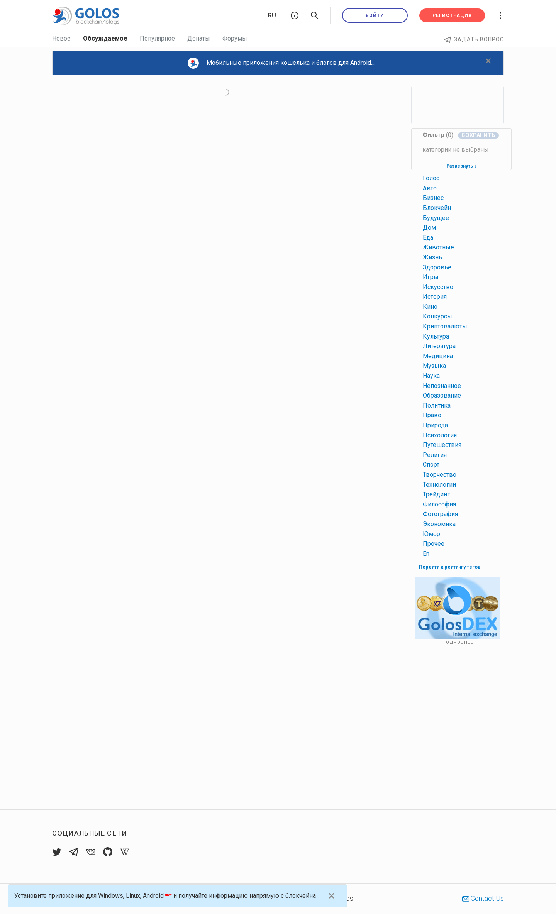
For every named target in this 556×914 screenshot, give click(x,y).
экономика (439, 524)
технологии (439, 484)
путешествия (442, 445)
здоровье (437, 267)
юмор (431, 534)
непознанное (442, 385)
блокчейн (437, 208)
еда (428, 237)
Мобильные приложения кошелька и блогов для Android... (281, 63)
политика (437, 405)
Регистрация (452, 15)
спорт (431, 464)
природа (435, 425)
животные (438, 247)
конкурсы (437, 316)
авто (430, 188)
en (426, 553)
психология (440, 435)
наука (431, 375)
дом (429, 227)
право (432, 415)
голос (431, 178)
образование (442, 395)
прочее (433, 543)
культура (436, 336)
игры (431, 277)
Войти (375, 15)
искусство (438, 287)
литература (439, 346)
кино (430, 306)
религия (435, 455)
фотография (440, 514)
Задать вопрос (474, 39)
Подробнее (457, 642)
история (435, 296)
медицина (438, 356)
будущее (436, 218)
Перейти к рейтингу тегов (450, 567)
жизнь (432, 257)
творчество (439, 474)
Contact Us (483, 898)
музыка (434, 365)
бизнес (433, 197)
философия (439, 504)
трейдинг (436, 494)
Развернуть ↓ (461, 166)
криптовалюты (445, 326)
